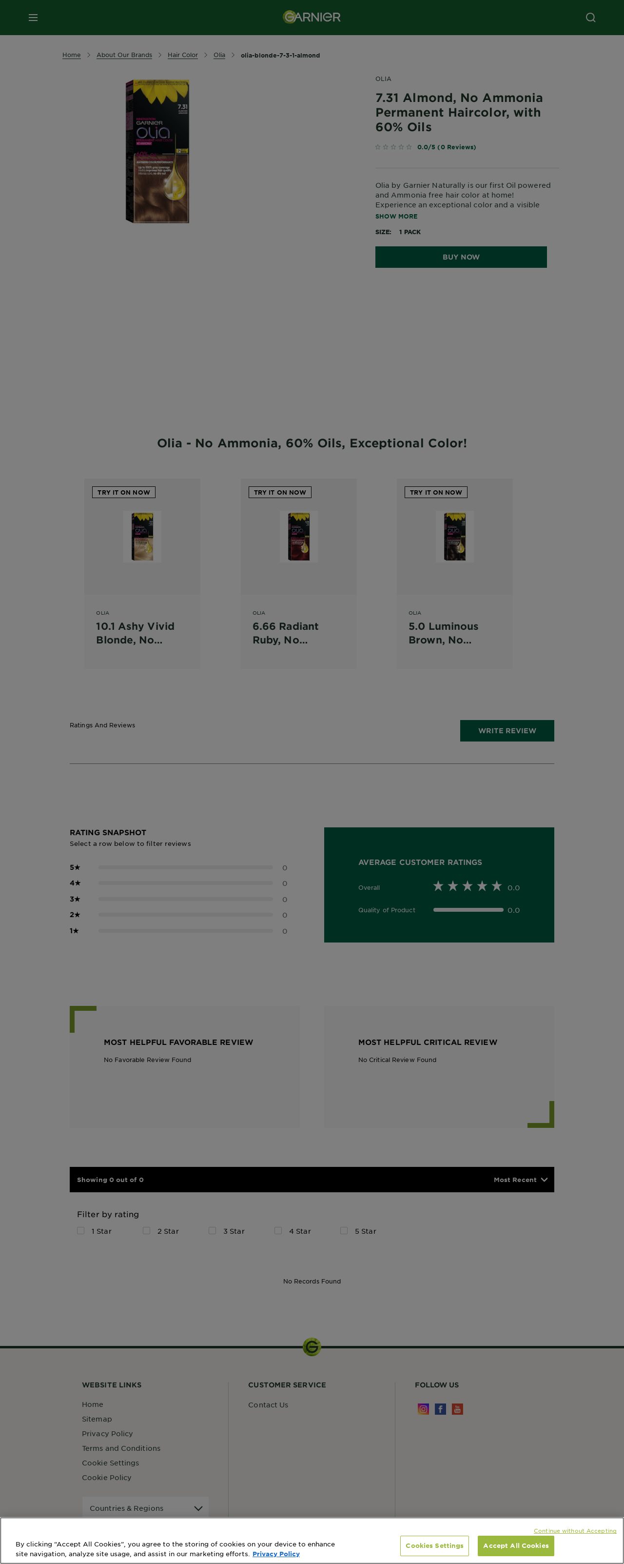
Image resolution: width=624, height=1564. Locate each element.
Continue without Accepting (575, 1530)
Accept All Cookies (515, 1545)
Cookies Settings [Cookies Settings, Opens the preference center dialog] (435, 1545)
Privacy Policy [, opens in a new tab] (276, 1554)
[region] (312, 1540)
